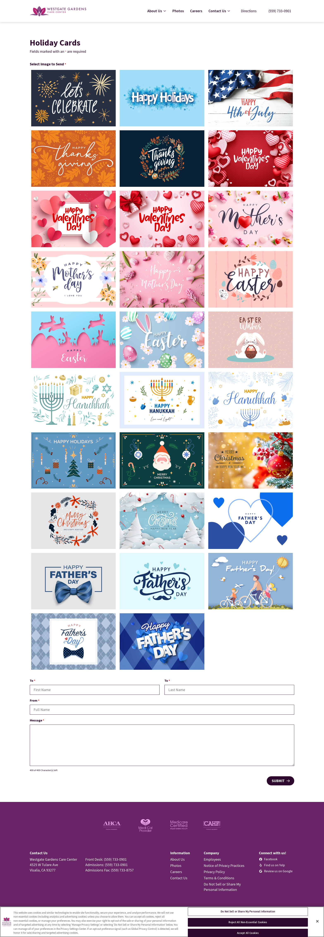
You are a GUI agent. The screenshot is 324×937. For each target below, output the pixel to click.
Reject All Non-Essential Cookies (248, 922)
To (32, 680)
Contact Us (178, 878)
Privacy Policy (214, 871)
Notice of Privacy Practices (224, 865)
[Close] (317, 921)
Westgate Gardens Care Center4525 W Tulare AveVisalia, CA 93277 (53, 864)
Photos (175, 865)
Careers (176, 871)
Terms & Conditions (219, 878)
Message (37, 720)
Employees (212, 859)
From (34, 700)
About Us (177, 859)
